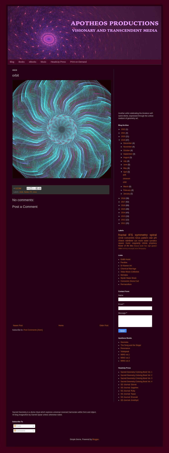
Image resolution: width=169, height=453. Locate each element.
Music (43, 62)
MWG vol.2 (125, 358)
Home (61, 325)
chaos (121, 240)
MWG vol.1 (125, 355)
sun (135, 241)
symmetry (141, 234)
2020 (123, 136)
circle (21, 192)
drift (124, 175)
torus (35, 192)
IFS (30, 192)
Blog (12, 62)
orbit (124, 182)
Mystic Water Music (129, 278)
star (151, 238)
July (125, 161)
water (146, 241)
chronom (126, 179)
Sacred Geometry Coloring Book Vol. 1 (136, 372)
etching (125, 248)
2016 (123, 205)
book (141, 246)
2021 (123, 133)
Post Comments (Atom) (33, 330)
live (145, 246)
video (120, 248)
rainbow (129, 240)
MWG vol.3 (125, 361)
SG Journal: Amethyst (129, 400)
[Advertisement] (60, 299)
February (127, 190)
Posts (17, 426)
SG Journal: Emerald (129, 397)
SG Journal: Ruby (128, 391)
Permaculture (126, 284)
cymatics (153, 241)
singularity (136, 243)
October (126, 150)
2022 (123, 129)
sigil (149, 246)
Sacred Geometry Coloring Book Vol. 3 (136, 378)
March (126, 186)
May (125, 168)
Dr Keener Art (126, 266)
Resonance (125, 348)
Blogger (95, 439)
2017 (123, 202)
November (127, 147)
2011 (123, 223)
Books (22, 62)
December (127, 143)
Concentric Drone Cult (130, 281)
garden (154, 246)
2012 (123, 220)
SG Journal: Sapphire (129, 388)
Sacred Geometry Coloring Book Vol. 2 (136, 375)
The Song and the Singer (131, 345)
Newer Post (18, 325)
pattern (144, 238)
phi (155, 238)
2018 (123, 198)
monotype (131, 248)
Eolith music (126, 259)
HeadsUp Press (58, 62)
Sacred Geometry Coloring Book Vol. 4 (136, 381)
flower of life (123, 246)
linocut (136, 246)
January (126, 194)
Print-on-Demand (78, 62)
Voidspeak (125, 351)
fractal (26, 192)
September (128, 154)
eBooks (32, 62)
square (121, 243)
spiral (153, 234)
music (128, 243)
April (125, 172)
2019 (123, 140)
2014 (123, 213)
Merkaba (124, 275)
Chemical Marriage (128, 269)
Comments (19, 431)
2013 (123, 216)
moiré (140, 241)
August (126, 157)
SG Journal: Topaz (128, 394)
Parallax (124, 262)
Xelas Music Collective (130, 272)
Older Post (104, 325)
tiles (131, 246)
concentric (129, 238)
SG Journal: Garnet (128, 385)
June (125, 165)
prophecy (153, 243)
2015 (123, 209)
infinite (144, 243)
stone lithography (140, 248)
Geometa (124, 342)
